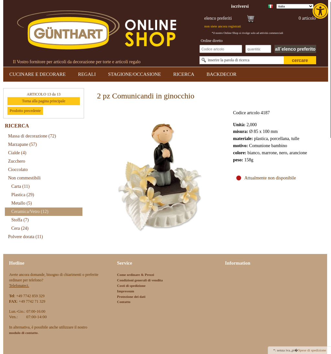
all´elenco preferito (295, 49)
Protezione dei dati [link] (131, 296)
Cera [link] (19, 228)
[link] (321, 11)
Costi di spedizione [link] (131, 286)
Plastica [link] (22, 194)
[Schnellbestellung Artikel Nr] (220, 49)
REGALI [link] (87, 74)
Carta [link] (20, 186)
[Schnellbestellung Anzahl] (258, 49)
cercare (300, 60)
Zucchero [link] (16, 161)
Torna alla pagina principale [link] (43, 101)
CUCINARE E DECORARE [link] (37, 74)
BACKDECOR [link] (222, 74)
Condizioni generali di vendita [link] (140, 280)
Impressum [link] (125, 291)
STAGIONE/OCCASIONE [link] (134, 74)
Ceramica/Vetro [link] (29, 211)
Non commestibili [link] (24, 178)
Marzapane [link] (22, 144)
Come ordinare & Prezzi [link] (135, 275)
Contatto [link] (124, 302)
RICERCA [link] (183, 74)
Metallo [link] (21, 203)
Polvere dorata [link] (25, 236)
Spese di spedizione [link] (312, 350)
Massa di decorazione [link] (32, 136)
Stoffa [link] (20, 219)
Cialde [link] (17, 152)
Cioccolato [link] (18, 169)
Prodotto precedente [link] (25, 110)
